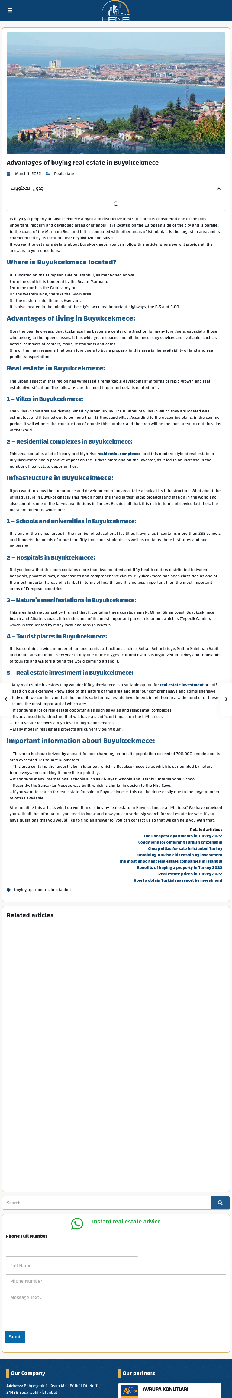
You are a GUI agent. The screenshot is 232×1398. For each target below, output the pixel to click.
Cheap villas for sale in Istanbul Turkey (185, 849)
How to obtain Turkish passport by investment (178, 881)
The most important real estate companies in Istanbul (170, 862)
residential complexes (119, 454)
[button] (219, 188)
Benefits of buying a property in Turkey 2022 (179, 868)
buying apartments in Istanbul (42, 890)
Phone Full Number (26, 1159)
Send (15, 1259)
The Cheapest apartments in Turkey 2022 (182, 836)
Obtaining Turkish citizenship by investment (179, 855)
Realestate (64, 174)
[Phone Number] (116, 1204)
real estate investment (182, 685)
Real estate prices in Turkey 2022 (190, 874)
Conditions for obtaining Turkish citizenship (180, 843)
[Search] (220, 1126)
